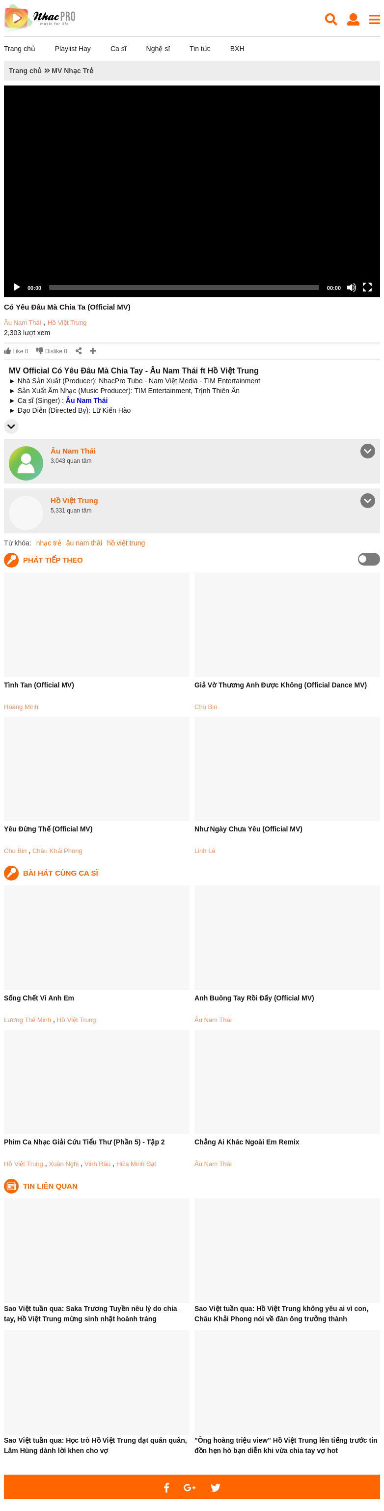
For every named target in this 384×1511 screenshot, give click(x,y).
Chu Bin (205, 707)
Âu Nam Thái (22, 322)
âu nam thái (84, 543)
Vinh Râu (97, 1164)
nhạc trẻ (48, 543)
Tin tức (200, 49)
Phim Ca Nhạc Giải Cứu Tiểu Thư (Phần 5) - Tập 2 (84, 1142)
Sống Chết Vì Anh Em (39, 998)
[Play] (17, 287)
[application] (192, 191)
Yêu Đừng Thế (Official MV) (48, 829)
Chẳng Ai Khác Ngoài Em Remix (247, 1142)
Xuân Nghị (64, 1164)
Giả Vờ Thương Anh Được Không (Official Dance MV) (280, 685)
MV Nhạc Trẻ (72, 71)
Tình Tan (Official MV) (39, 685)
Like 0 (16, 351)
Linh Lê (205, 851)
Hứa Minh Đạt (136, 1164)
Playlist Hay (73, 49)
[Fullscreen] (367, 287)
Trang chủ (19, 49)
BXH (237, 49)
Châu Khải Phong (57, 851)
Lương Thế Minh (27, 1020)
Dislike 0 (51, 351)
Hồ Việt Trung (67, 322)
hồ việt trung (126, 543)
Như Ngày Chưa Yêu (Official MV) (248, 829)
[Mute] (352, 287)
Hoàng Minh (21, 707)
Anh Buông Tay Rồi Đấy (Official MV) (254, 998)
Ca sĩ (118, 49)
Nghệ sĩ (158, 49)
